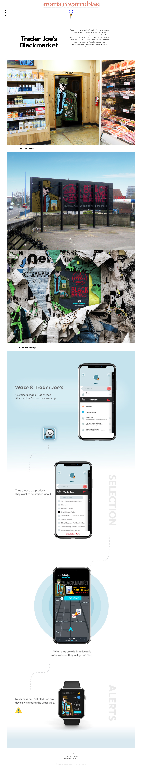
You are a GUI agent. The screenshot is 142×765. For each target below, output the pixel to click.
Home (71, 10)
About (71, 12)
